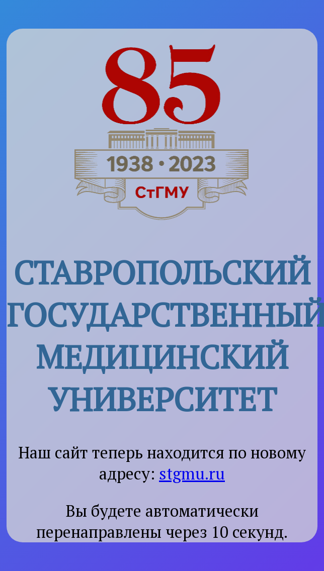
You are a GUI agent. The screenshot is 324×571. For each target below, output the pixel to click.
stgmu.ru (192, 473)
